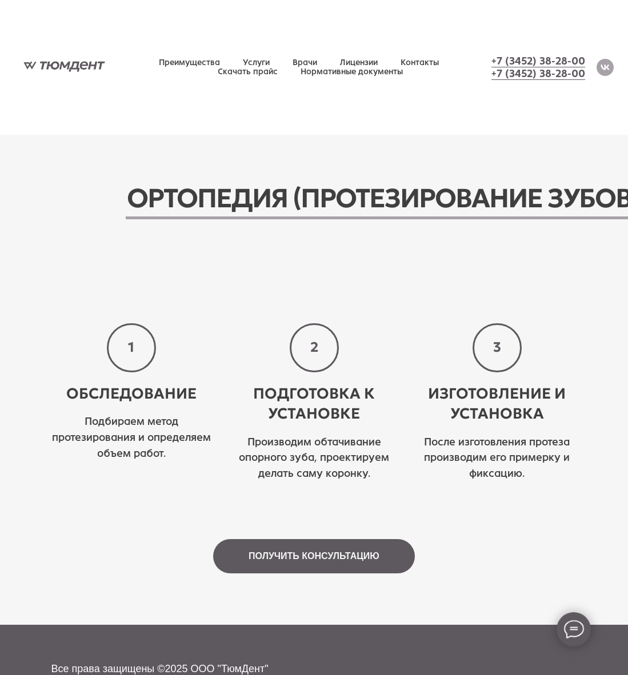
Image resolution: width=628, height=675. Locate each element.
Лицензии (359, 62)
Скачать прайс (248, 71)
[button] (314, 556)
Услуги (256, 62)
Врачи (305, 62)
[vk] (605, 67)
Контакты (420, 62)
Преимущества (189, 62)
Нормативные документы (352, 71)
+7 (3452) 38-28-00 (538, 61)
